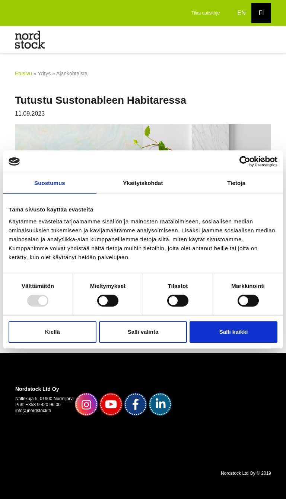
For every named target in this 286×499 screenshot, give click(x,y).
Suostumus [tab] (49, 183)
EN (241, 13)
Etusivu (23, 73)
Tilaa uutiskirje (205, 13)
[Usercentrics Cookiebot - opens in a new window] (244, 161)
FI (261, 13)
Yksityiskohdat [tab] (143, 183)
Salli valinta (143, 332)
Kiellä (52, 332)
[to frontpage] (30, 39)
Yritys (44, 73)
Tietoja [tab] (236, 183)
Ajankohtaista (72, 73)
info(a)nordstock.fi (33, 410)
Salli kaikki (233, 332)
